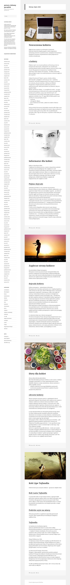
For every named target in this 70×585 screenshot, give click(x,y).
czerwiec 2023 (7, 120)
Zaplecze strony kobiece (42, 265)
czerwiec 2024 (7, 100)
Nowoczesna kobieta (40, 45)
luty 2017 (6, 243)
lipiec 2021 (6, 163)
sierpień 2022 (6, 137)
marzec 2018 (6, 220)
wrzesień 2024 (7, 94)
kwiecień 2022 (7, 145)
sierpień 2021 (6, 161)
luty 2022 (6, 149)
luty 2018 (6, 222)
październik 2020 (7, 180)
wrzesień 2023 (7, 114)
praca (5, 308)
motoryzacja (6, 306)
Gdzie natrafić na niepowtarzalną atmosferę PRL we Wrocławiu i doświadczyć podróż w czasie (10, 26)
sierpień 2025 (6, 75)
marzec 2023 (6, 126)
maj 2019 (6, 202)
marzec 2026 (6, 63)
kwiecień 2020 (7, 190)
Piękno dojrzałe (36, 184)
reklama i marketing (8, 312)
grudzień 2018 (7, 208)
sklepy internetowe (7, 318)
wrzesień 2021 (7, 159)
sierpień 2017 (6, 231)
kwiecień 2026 (7, 61)
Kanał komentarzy (7, 340)
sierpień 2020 (6, 184)
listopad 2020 (6, 178)
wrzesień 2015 (7, 271)
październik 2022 (7, 133)
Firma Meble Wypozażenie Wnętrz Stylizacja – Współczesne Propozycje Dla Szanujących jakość (9, 35)
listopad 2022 (6, 131)
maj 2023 (6, 122)
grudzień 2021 (7, 153)
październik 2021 (7, 157)
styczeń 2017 (6, 245)
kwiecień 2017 (7, 239)
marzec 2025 (6, 86)
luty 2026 (6, 65)
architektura (6, 289)
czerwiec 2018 (7, 216)
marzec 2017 (6, 241)
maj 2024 (6, 102)
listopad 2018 (6, 210)
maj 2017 (6, 237)
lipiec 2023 (6, 118)
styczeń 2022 (6, 151)
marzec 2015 (6, 282)
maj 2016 (6, 259)
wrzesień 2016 (7, 251)
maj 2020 (6, 188)
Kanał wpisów (7, 338)
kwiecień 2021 (7, 167)
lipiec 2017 (6, 233)
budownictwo (6, 296)
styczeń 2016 (6, 263)
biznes (5, 294)
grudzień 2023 (7, 112)
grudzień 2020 (7, 175)
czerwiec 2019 (7, 200)
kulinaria (6, 304)
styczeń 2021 (6, 173)
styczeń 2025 (6, 88)
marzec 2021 (6, 169)
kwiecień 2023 (7, 124)
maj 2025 (6, 82)
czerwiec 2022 (7, 141)
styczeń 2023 (6, 129)
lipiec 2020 (6, 186)
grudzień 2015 (7, 265)
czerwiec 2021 (7, 165)
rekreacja (6, 314)
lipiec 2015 (6, 276)
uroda (5, 322)
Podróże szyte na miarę (39, 510)
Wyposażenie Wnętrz (8, 326)
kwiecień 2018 (7, 218)
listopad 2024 (6, 90)
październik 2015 (7, 269)
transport (6, 320)
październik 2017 (7, 229)
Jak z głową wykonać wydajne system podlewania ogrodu (10, 31)
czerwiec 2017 (7, 235)
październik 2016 (7, 249)
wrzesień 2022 (7, 135)
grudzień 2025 (7, 69)
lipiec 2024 (6, 98)
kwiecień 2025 (7, 84)
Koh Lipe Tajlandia (39, 483)
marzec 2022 (6, 147)
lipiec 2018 (6, 214)
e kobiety (33, 61)
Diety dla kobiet (37, 373)
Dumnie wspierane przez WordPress (36, 582)
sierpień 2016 (6, 253)
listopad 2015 (6, 267)
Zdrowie (5, 328)
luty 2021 (6, 171)
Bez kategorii (6, 291)
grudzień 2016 (7, 247)
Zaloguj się (6, 336)
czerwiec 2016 (7, 257)
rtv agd (5, 316)
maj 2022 (6, 143)
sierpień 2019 (6, 198)
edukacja (6, 300)
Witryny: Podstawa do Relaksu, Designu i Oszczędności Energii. (10, 48)
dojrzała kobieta (36, 283)
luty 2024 (6, 108)
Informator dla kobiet (40, 161)
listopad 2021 (6, 155)
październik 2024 (7, 92)
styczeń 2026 (6, 67)
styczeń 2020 (6, 194)
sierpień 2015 (6, 274)
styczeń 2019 (6, 206)
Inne (5, 302)
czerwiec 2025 (7, 80)
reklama (5, 310)
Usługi (5, 324)
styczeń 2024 (6, 110)
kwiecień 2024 (7, 104)
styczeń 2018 (6, 224)
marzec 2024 (6, 106)
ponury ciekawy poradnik (10, 6)
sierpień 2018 (6, 212)
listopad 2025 (6, 71)
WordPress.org (7, 342)
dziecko (5, 298)
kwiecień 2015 (7, 280)
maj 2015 (6, 278)
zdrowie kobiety (36, 395)
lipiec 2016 (6, 255)
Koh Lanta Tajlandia (38, 493)
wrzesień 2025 (7, 73)
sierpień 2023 (6, 116)
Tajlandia (33, 522)
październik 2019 (7, 196)
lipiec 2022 (6, 139)
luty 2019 (6, 204)
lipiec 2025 (6, 77)
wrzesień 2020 (7, 182)
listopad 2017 (6, 226)
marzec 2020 (6, 192)
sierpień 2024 (6, 96)
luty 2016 (6, 261)
